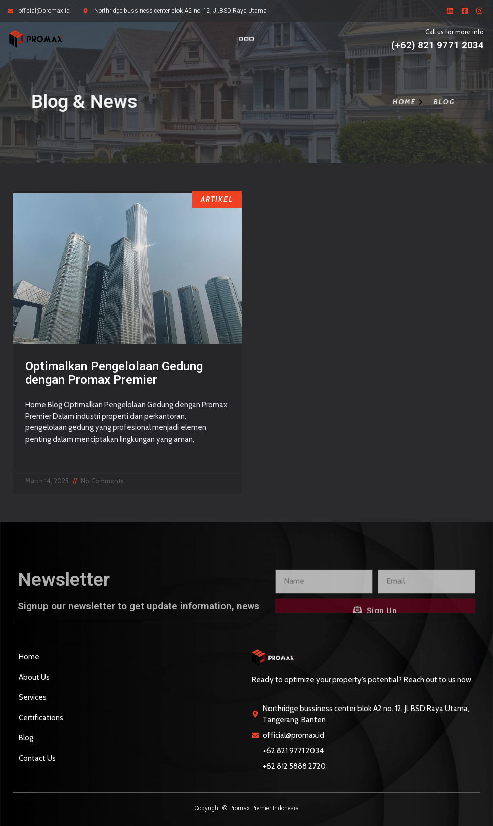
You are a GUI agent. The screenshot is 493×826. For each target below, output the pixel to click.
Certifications (41, 717)
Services (33, 697)
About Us (34, 677)
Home (29, 656)
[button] (246, 38)
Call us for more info (454, 32)
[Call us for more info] (381, 46)
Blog (26, 737)
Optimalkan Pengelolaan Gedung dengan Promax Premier (114, 372)
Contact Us (37, 758)
